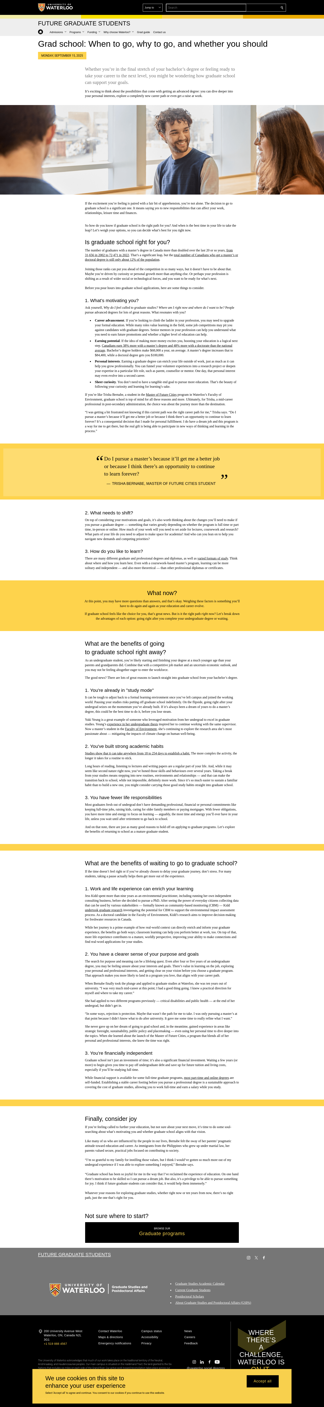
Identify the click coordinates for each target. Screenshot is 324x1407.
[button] (252, 7)
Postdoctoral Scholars (189, 1296)
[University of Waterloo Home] (55, 7)
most (187, 1077)
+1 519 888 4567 (55, 1343)
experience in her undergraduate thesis (132, 724)
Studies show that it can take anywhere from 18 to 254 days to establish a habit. (137, 753)
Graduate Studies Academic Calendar (200, 1283)
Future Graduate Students (74, 1254)
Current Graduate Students (193, 1290)
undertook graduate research (103, 910)
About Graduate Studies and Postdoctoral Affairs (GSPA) (213, 1302)
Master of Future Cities (161, 394)
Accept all (263, 1381)
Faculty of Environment (141, 729)
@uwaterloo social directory (206, 1368)
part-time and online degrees (210, 1077)
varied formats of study (212, 558)
